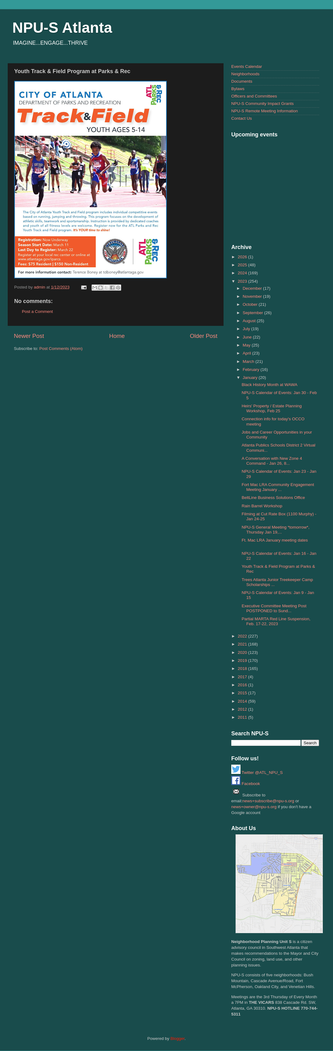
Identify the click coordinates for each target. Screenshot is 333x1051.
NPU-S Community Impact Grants (262, 103)
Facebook (245, 783)
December (253, 288)
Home (117, 336)
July (247, 328)
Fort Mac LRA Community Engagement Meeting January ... (278, 487)
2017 (243, 677)
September (253, 312)
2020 (243, 652)
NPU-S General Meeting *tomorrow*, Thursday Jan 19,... (276, 529)
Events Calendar (246, 66)
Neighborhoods (245, 74)
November (253, 296)
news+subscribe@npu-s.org (268, 801)
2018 (243, 668)
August (250, 320)
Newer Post (29, 336)
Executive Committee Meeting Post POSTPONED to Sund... (274, 608)
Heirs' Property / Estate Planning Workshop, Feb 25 (272, 408)
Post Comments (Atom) (61, 348)
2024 (243, 273)
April (247, 353)
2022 (243, 636)
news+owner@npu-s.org (254, 806)
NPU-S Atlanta (62, 27)
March (249, 361)
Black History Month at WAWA (270, 384)
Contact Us (241, 118)
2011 (243, 717)
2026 (243, 257)
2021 (243, 644)
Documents (241, 81)
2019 (243, 660)
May (247, 345)
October (251, 304)
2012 (243, 709)
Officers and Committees (254, 96)
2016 (243, 685)
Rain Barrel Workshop (262, 506)
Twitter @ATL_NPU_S (257, 772)
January (251, 377)
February (252, 369)
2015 (243, 693)
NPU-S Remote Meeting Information (264, 111)
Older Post (203, 336)
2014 (243, 701)
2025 (243, 265)
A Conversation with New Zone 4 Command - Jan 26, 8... (272, 461)
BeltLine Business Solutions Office (273, 497)
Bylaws (238, 88)
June (248, 337)
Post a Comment (37, 311)
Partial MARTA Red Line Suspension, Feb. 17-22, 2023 (276, 621)
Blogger (178, 1038)
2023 (243, 281)
